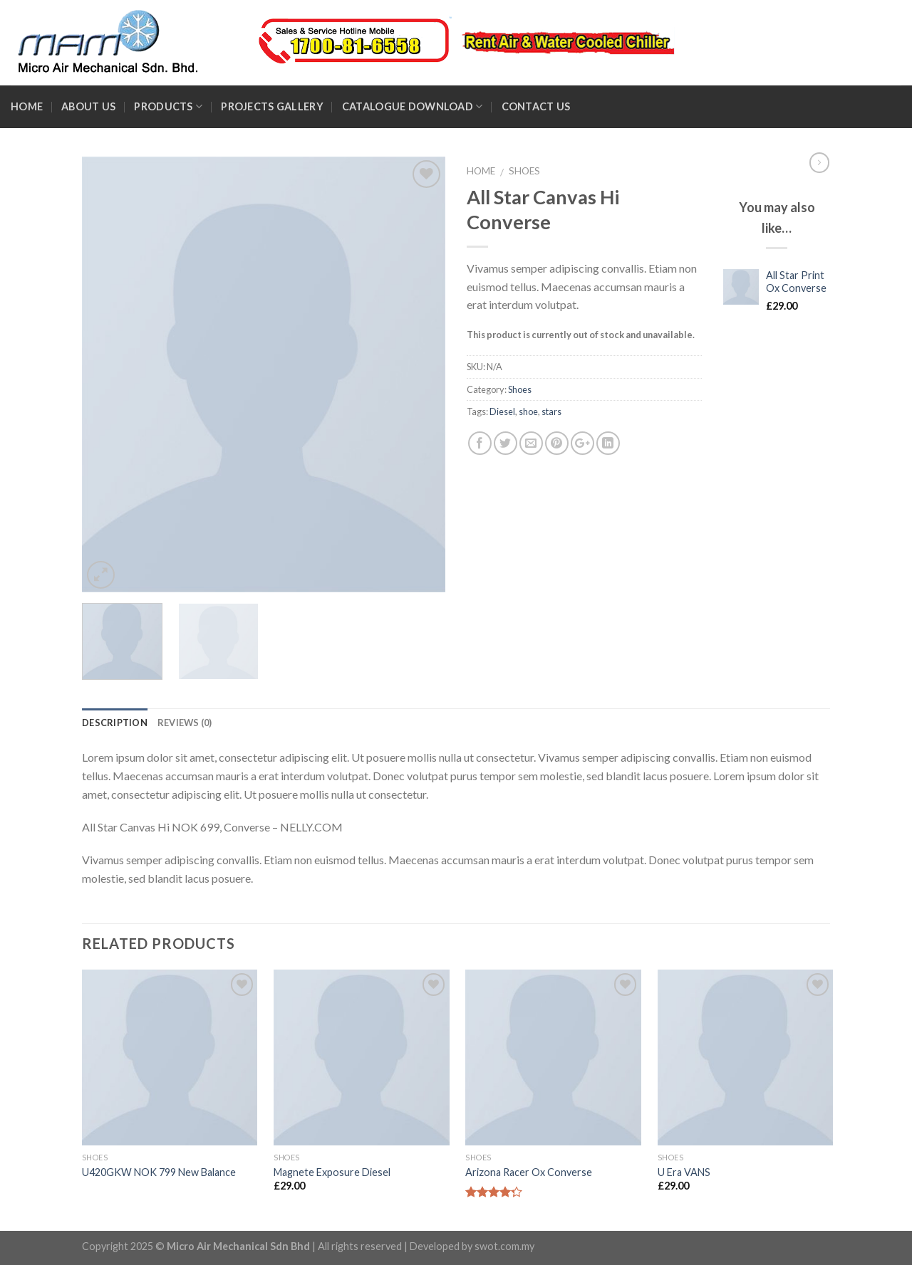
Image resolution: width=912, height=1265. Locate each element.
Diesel (502, 411)
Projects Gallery (272, 106)
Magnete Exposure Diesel (332, 1172)
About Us (88, 106)
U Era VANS (684, 1172)
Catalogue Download (412, 106)
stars (551, 411)
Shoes (524, 171)
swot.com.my (504, 1246)
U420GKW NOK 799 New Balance (159, 1172)
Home (27, 106)
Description (114, 722)
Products (168, 106)
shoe (528, 411)
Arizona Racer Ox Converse (528, 1172)
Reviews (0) (184, 722)
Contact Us (536, 106)
